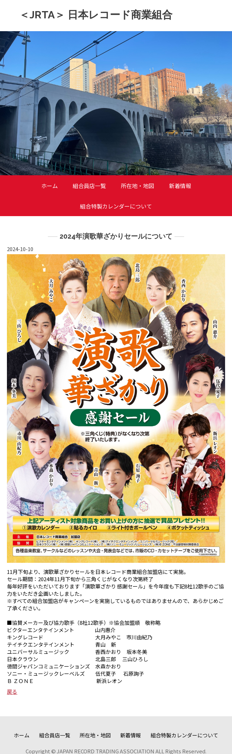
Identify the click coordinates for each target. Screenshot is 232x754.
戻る (12, 691)
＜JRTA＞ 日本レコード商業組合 (95, 15)
